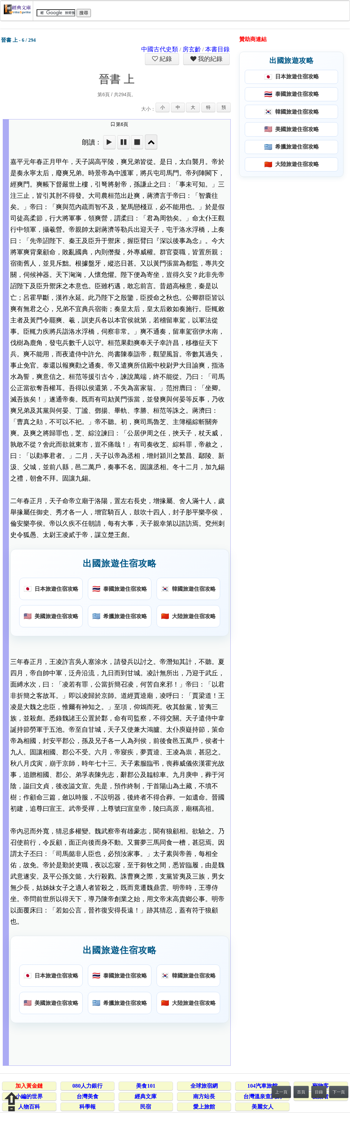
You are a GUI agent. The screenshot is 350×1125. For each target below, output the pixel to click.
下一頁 (339, 1092)
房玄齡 (192, 49)
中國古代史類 (159, 49)
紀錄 (165, 59)
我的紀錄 (210, 59)
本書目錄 (217, 49)
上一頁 (281, 1092)
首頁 (301, 1092)
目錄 (319, 1092)
